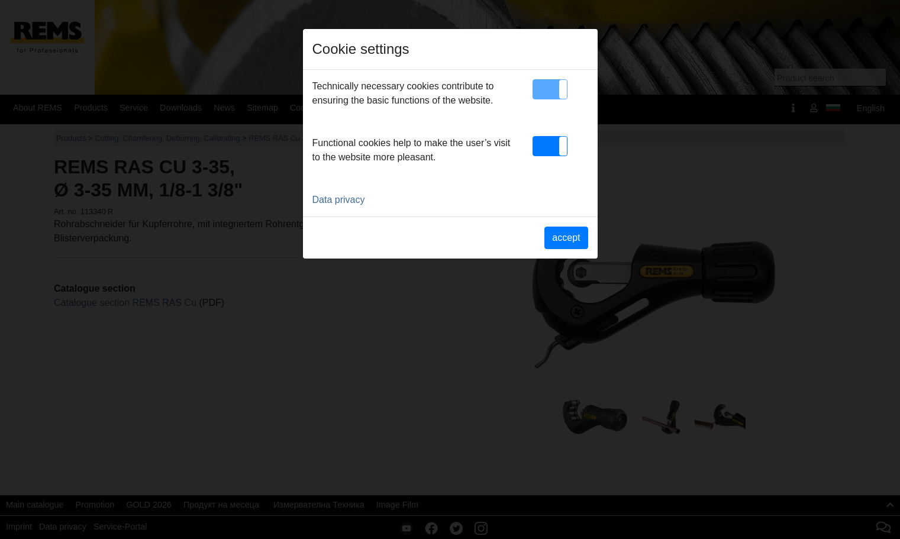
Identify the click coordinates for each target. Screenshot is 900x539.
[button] (550, 89)
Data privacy (338, 200)
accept (566, 238)
